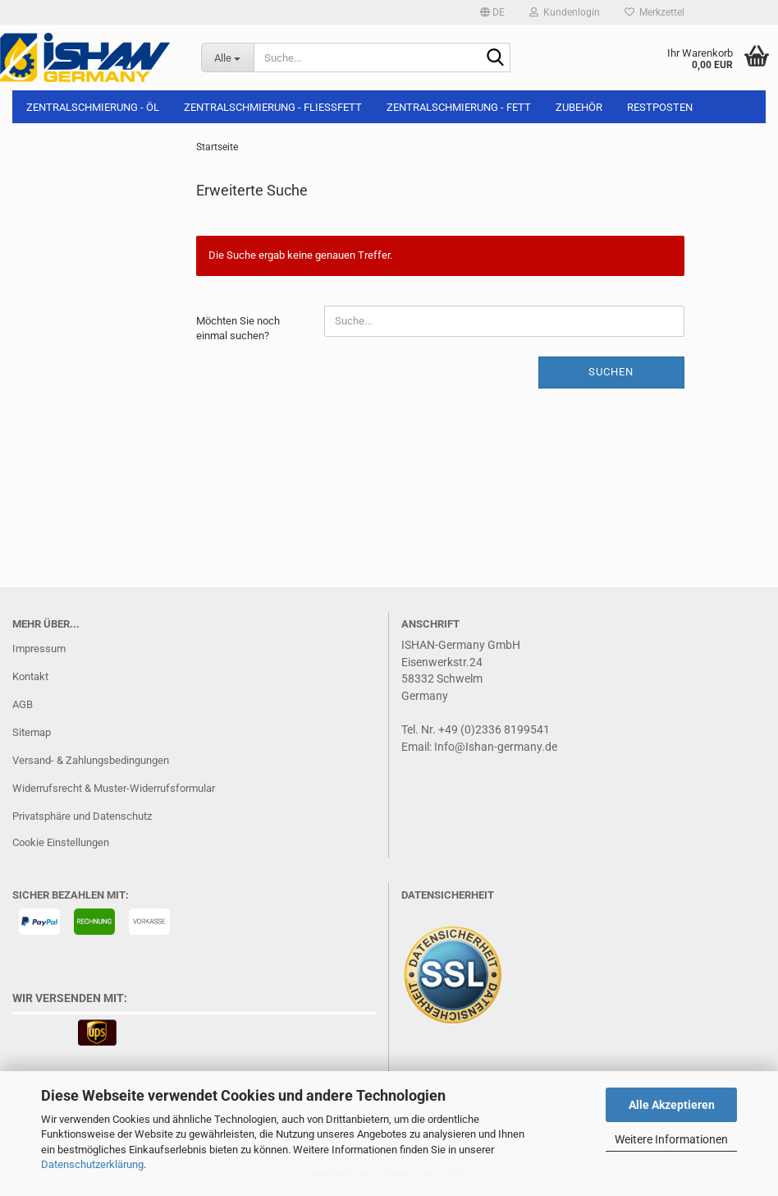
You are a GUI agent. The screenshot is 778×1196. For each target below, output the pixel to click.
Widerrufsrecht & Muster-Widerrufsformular (113, 788)
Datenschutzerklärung (92, 1164)
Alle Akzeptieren (672, 1104)
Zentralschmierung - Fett (459, 107)
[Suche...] (227, 57)
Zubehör (579, 107)
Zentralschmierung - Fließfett (273, 107)
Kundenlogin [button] (564, 12)
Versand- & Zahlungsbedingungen (90, 760)
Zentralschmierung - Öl (92, 107)
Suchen (611, 372)
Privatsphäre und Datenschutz (82, 816)
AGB (22, 704)
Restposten (660, 107)
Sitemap (31, 732)
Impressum (39, 648)
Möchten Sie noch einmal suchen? (238, 329)
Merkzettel (654, 12)
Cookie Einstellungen (60, 842)
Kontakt (30, 676)
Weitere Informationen (671, 1139)
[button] (492, 12)
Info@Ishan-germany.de (495, 746)
